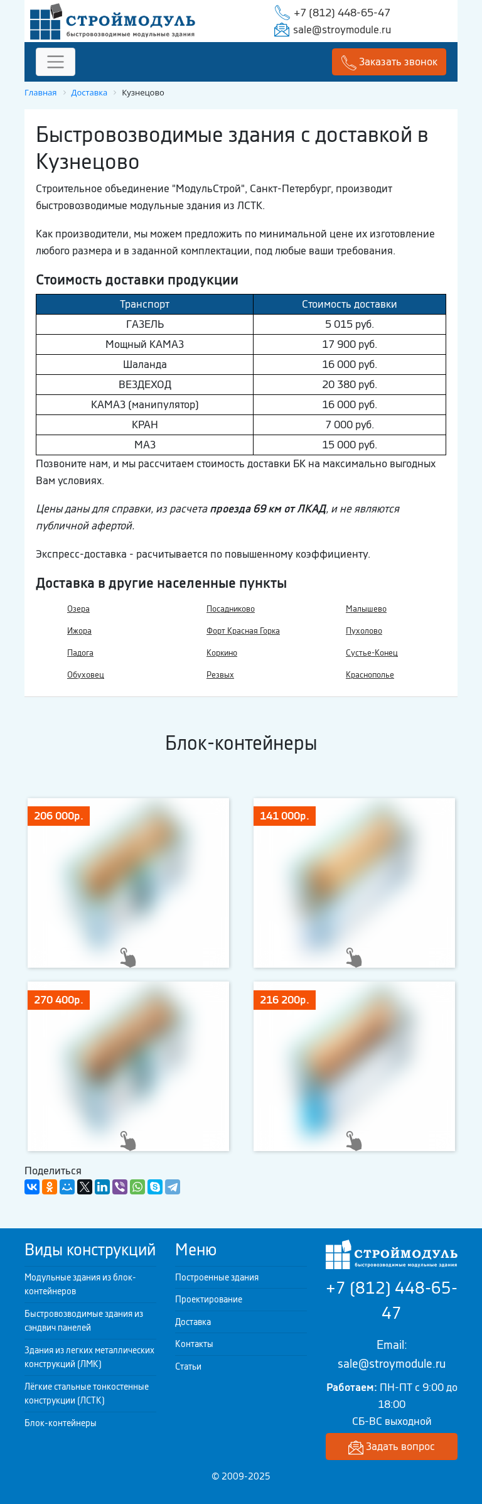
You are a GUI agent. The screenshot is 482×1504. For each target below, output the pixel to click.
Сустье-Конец (372, 652)
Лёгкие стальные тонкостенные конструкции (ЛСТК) (86, 1394)
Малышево (366, 608)
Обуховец (85, 674)
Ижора (79, 630)
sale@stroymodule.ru (342, 29)
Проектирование (208, 1299)
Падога (80, 652)
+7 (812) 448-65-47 (342, 12)
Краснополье (370, 674)
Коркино (221, 652)
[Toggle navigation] (55, 62)
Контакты (194, 1344)
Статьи (188, 1366)
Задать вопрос (391, 1447)
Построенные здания (217, 1277)
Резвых (220, 674)
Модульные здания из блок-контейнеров (80, 1284)
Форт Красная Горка (243, 630)
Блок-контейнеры (60, 1423)
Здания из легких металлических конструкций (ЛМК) (89, 1357)
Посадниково (230, 608)
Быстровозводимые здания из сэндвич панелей (83, 1321)
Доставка (193, 1322)
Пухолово (364, 630)
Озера (78, 608)
